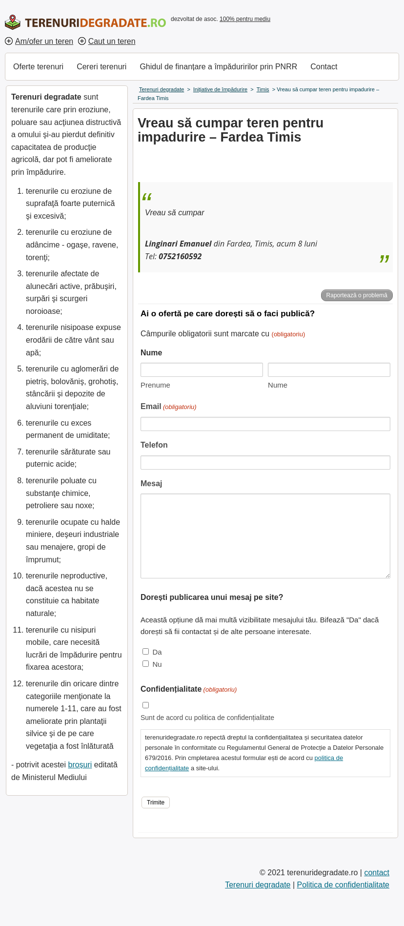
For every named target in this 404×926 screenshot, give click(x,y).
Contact (323, 66)
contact (376, 872)
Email (169, 407)
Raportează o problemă (356, 295)
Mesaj (151, 483)
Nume (277, 385)
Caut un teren (112, 41)
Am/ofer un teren (44, 41)
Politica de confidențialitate (343, 885)
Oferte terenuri (38, 66)
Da (157, 652)
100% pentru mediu (245, 19)
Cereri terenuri (101, 66)
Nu (157, 664)
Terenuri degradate (257, 885)
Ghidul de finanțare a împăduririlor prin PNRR (218, 66)
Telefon (154, 445)
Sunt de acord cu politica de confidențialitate (207, 717)
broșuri (80, 765)
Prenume (155, 385)
